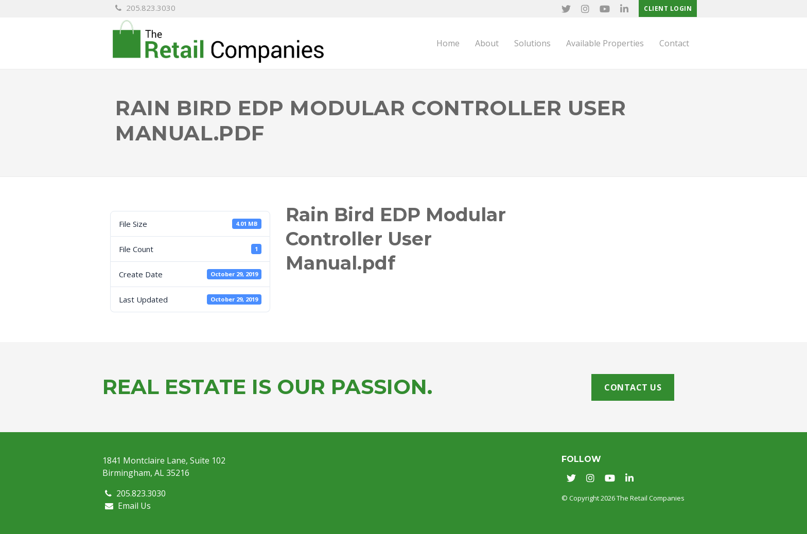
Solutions (532, 43)
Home (448, 43)
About (487, 43)
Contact (674, 43)
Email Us (128, 505)
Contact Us (632, 387)
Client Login (668, 8)
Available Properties (605, 43)
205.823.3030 (145, 8)
